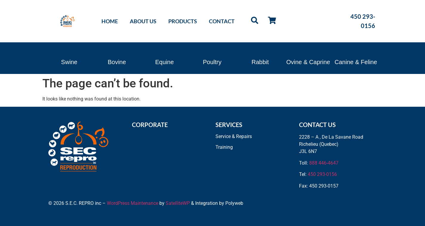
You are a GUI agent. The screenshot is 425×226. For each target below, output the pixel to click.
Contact (222, 21)
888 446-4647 (323, 163)
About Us (143, 21)
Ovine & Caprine (308, 62)
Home (109, 21)
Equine (164, 62)
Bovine (117, 62)
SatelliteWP (178, 203)
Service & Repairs (233, 136)
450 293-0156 (322, 174)
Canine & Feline (356, 62)
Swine (69, 62)
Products (182, 21)
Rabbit (260, 62)
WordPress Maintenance (132, 203)
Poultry (212, 62)
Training (224, 147)
